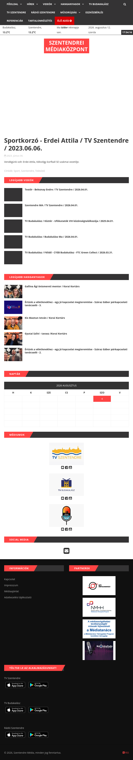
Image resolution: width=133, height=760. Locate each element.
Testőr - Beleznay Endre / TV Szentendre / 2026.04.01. (56, 189)
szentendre (27, 170)
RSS (126, 752)
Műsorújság (68, 12)
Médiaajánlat (11, 591)
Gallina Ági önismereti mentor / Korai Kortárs (52, 286)
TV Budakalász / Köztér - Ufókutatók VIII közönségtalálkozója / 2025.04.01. (69, 221)
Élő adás (64, 20)
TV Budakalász (98, 4)
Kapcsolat (9, 579)
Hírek (31, 4)
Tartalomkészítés (40, 20)
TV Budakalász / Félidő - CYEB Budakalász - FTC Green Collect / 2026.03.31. (69, 252)
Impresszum (11, 585)
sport (17, 170)
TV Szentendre (16, 12)
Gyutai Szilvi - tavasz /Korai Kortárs (46, 333)
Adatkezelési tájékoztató (18, 597)
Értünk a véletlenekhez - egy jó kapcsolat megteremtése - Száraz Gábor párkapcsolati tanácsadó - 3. (76, 303)
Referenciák (15, 20)
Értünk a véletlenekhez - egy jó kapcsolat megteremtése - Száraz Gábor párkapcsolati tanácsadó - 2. (76, 351)
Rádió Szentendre (43, 12)
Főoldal (13, 4)
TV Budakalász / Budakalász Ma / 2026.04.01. (51, 236)
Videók (48, 4)
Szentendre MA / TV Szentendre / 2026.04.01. (51, 205)
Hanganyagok (71, 4)
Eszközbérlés (94, 12)
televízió (40, 170)
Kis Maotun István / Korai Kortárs (45, 317)
